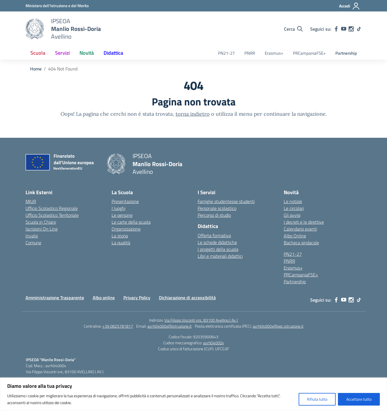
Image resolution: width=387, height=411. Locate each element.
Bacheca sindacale (301, 242)
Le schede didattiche (217, 242)
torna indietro (193, 114)
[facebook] (336, 29)
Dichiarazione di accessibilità (187, 297)
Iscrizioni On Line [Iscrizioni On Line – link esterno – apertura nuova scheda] (42, 228)
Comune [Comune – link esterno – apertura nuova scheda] (33, 242)
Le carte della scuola (131, 222)
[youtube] (343, 29)
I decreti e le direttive (304, 222)
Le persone (122, 215)
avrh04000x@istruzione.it (169, 326)
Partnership (346, 53)
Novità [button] (86, 53)
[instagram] (351, 29)
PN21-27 (226, 53)
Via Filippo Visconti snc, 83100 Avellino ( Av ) (201, 320)
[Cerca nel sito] (293, 29)
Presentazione (125, 201)
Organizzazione (126, 228)
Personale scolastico (217, 208)
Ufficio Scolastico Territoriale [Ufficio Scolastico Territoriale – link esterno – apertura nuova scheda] (52, 215)
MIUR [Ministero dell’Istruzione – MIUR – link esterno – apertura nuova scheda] (31, 201)
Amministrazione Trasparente (55, 297)
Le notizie (293, 201)
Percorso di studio (214, 215)
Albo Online (295, 235)
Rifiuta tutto (317, 399)
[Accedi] (349, 6)
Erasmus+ (274, 53)
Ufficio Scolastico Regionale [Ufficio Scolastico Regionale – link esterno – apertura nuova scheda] (52, 208)
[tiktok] (359, 29)
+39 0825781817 (117, 326)
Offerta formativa (214, 235)
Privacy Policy (136, 297)
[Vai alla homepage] (35, 29)
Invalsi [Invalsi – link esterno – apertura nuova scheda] (32, 235)
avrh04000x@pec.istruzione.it (278, 326)
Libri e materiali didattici (220, 256)
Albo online (104, 297)
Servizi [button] (62, 53)
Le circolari (294, 208)
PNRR (249, 53)
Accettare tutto (359, 399)
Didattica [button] (113, 53)
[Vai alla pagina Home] (36, 68)
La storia (120, 235)
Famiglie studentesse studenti (226, 201)
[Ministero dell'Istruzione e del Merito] (57, 6)
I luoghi (118, 208)
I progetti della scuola (218, 249)
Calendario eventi (300, 228)
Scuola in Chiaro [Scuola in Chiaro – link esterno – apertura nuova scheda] (41, 222)
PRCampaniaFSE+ (309, 53)
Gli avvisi (292, 215)
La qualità (121, 242)
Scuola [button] (37, 53)
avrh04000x (213, 343)
